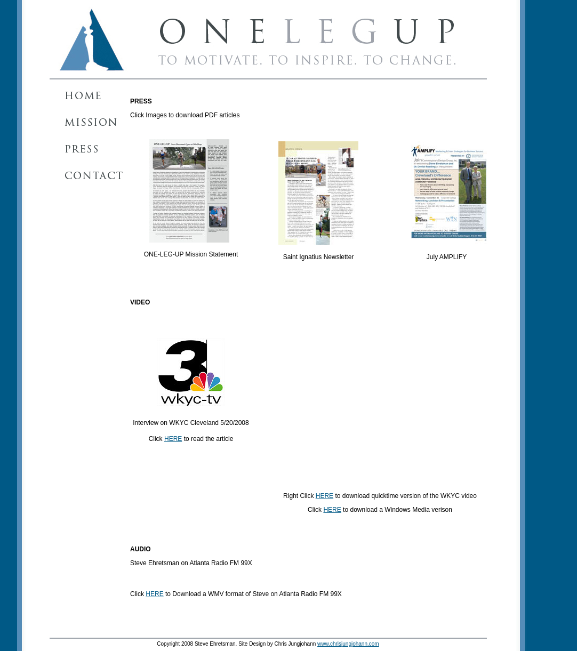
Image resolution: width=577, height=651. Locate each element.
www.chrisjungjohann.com (348, 644)
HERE (173, 439)
